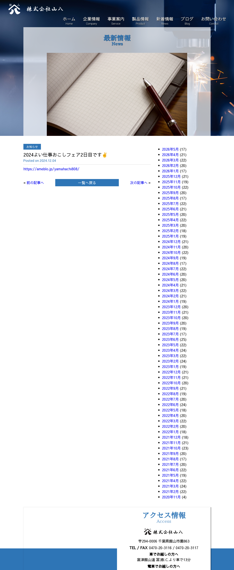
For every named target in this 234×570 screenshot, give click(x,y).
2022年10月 (171, 382)
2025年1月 (170, 236)
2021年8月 (170, 458)
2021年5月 (170, 475)
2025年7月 (170, 203)
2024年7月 (170, 268)
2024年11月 (171, 247)
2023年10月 (171, 317)
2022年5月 (170, 410)
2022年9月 (170, 388)
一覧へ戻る (87, 182)
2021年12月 (171, 437)
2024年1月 (170, 301)
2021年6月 (170, 469)
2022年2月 (170, 426)
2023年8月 (170, 328)
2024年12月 (171, 241)
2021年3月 (170, 486)
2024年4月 (170, 285)
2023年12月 (171, 306)
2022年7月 (170, 399)
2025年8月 (170, 198)
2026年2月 (170, 165)
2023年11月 (171, 312)
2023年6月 (170, 339)
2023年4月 (170, 350)
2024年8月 (170, 263)
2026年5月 (170, 149)
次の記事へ (138, 182)
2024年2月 (170, 295)
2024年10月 (171, 252)
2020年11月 (171, 497)
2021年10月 (171, 448)
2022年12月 (171, 372)
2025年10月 (171, 187)
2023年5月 (170, 344)
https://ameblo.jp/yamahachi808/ (52, 168)
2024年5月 (170, 279)
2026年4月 (170, 154)
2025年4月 (170, 219)
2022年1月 (170, 431)
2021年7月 (170, 464)
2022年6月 (170, 404)
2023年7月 (170, 333)
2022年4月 (170, 415)
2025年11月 (171, 181)
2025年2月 (170, 230)
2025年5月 (170, 214)
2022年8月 (170, 393)
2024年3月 (170, 290)
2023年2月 (170, 361)
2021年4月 (170, 480)
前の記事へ (36, 182)
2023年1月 (170, 366)
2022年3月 (170, 420)
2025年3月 (170, 225)
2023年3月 (170, 355)
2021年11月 (171, 442)
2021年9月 (170, 453)
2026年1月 (170, 170)
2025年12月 (171, 176)
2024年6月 (170, 274)
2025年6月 (170, 208)
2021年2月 (170, 491)
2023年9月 (170, 323)
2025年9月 (170, 192)
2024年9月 (170, 257)
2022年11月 (171, 377)
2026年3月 (170, 160)
